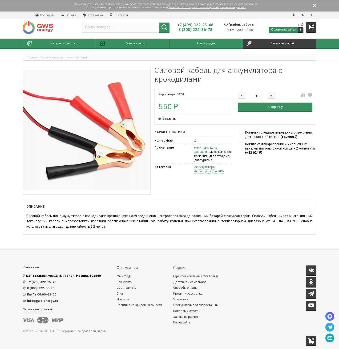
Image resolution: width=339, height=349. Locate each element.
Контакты (119, 15)
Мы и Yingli (124, 276)
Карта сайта (181, 322)
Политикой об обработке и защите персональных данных (207, 7)
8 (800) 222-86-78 (195, 29)
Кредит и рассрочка (187, 293)
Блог (120, 293)
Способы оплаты (185, 288)
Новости (123, 299)
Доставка (45, 15)
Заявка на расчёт (185, 317)
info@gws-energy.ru (42, 301)
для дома (210, 148)
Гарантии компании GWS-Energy (195, 276)
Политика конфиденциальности (139, 305)
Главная (31, 57)
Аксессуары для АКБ (209, 171)
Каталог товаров (52, 57)
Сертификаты (127, 288)
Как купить (124, 282)
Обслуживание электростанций (195, 305)
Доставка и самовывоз (189, 282)
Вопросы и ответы (186, 311)
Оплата (68, 15)
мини (197, 148)
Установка (93, 15)
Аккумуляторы (77, 57)
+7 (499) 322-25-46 (195, 25)
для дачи (200, 152)
